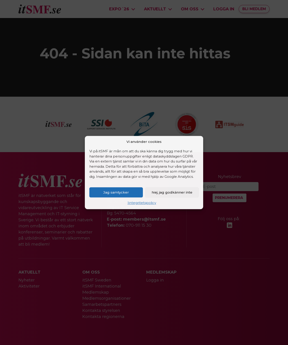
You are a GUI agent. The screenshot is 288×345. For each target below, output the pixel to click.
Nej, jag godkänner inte (172, 192)
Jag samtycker (116, 192)
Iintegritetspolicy (142, 203)
